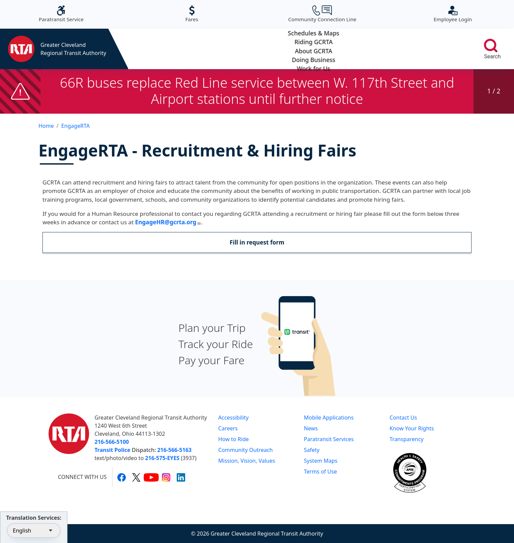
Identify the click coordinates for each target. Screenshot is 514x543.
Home (46, 126)
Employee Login (453, 14)
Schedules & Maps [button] (162, 49)
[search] (490, 45)
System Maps (321, 460)
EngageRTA (75, 126)
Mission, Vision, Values (246, 460)
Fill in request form (257, 242)
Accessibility (233, 417)
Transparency (407, 439)
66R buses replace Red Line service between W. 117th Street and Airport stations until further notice (257, 90)
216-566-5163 (174, 450)
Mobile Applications (328, 417)
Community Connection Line (322, 14)
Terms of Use (320, 471)
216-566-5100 (111, 442)
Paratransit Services (329, 439)
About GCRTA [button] (298, 49)
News (311, 428)
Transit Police (112, 450)
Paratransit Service (61, 14)
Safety (311, 450)
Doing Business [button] (366, 49)
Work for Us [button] (433, 49)
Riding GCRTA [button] (230, 49)
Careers (228, 428)
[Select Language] (34, 530)
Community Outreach (245, 450)
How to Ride (233, 439)
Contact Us (403, 417)
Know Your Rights (412, 428)
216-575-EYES (162, 458)
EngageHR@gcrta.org (168, 222)
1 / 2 (493, 90)
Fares (191, 14)
